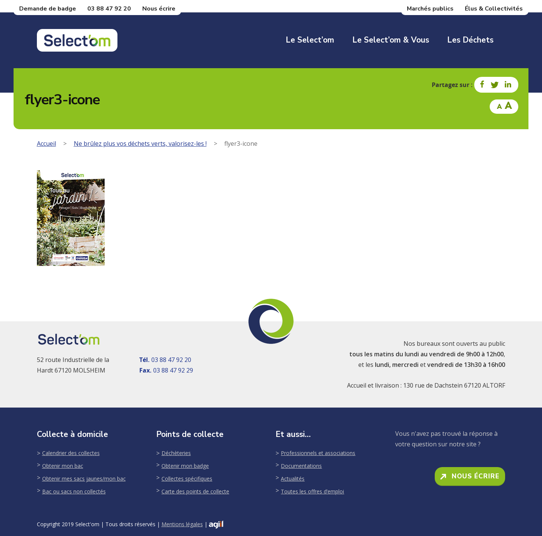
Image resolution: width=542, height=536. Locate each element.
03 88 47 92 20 (109, 9)
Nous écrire (158, 9)
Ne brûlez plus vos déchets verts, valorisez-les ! (140, 143)
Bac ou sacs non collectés (74, 491)
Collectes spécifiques (186, 478)
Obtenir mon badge (185, 465)
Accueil (46, 143)
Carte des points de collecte (195, 491)
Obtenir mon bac (62, 465)
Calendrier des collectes (71, 453)
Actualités (292, 478)
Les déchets (470, 40)
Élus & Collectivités (494, 9)
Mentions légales (182, 524)
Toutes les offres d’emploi (312, 491)
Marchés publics (430, 9)
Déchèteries (176, 453)
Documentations (301, 465)
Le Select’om (310, 40)
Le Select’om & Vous (390, 40)
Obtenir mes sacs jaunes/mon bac (84, 478)
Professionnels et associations (318, 453)
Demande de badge (47, 9)
